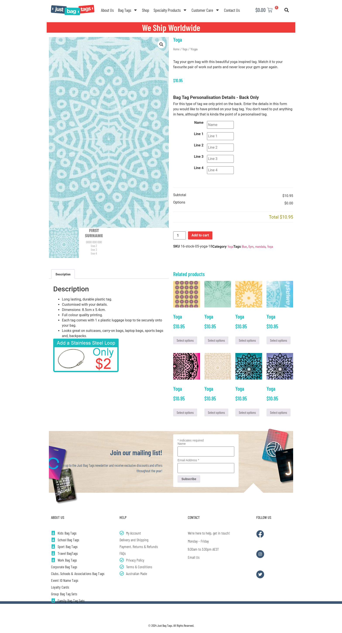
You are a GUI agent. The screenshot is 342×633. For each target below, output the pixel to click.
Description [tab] (63, 274)
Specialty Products (170, 10)
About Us (107, 10)
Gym (250, 246)
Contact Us (232, 10)
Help (123, 517)
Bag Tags (128, 10)
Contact (194, 517)
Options (179, 202)
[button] (286, 10)
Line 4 (198, 168)
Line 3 (198, 156)
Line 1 (198, 134)
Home (176, 49)
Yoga (184, 49)
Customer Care (206, 10)
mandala (260, 246)
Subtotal (179, 195)
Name (198, 122)
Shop (145, 10)
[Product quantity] (179, 235)
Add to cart (200, 235)
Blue (244, 246)
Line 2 (198, 145)
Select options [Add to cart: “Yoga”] (185, 340)
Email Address (188, 460)
